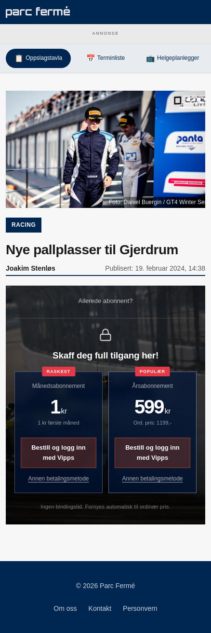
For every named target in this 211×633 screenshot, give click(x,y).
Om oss (65, 608)
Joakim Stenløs (30, 268)
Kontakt (100, 608)
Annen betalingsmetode (58, 478)
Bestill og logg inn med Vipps (58, 452)
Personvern (140, 608)
